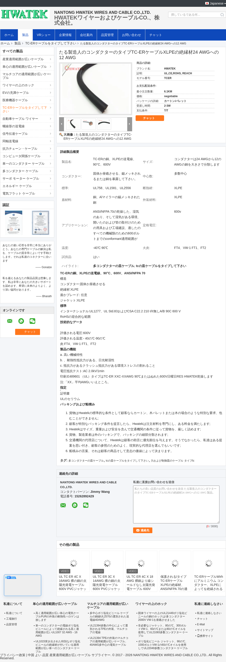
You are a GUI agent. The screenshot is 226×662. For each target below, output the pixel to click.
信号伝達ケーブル (15, 133)
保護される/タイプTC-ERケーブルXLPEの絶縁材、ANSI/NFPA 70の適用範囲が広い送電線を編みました (174, 587)
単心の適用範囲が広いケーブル (24, 66)
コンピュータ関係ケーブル (21, 156)
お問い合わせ (131, 35)
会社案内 (86, 35)
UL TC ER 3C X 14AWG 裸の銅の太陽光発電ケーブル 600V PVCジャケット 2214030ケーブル (107, 585)
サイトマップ (205, 630)
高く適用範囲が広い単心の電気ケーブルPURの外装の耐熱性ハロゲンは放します (57, 616)
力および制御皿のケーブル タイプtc (172, 460)
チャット (155, 35)
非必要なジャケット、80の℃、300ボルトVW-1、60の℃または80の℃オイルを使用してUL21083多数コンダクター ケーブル (163, 630)
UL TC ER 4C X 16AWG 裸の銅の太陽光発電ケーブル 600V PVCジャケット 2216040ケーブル (73, 585)
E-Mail (201, 624)
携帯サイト (205, 636)
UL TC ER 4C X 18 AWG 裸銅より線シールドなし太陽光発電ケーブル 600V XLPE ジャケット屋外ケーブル (141, 587)
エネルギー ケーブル (17, 186)
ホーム (9, 35)
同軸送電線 (10, 141)
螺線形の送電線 (13, 126)
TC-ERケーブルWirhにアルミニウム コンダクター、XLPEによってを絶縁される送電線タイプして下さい (209, 587)
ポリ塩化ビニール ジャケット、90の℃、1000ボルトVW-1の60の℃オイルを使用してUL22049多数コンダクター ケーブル (163, 645)
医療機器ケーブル (15, 100)
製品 (25, 35)
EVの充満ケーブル (15, 92)
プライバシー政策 (12, 655)
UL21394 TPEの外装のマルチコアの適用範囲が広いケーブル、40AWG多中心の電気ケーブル (109, 641)
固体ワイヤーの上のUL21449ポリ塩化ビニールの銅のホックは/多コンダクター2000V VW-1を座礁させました (162, 616)
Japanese (217, 3)
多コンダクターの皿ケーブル (86, 460)
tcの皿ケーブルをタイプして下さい (127, 460)
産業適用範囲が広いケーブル (23, 59)
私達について (14, 613)
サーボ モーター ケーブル (20, 178)
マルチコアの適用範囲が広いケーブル (26, 75)
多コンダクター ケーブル (20, 171)
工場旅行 (11, 618)
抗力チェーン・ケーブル (19, 148)
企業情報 (65, 35)
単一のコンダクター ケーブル (23, 163)
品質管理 (107, 35)
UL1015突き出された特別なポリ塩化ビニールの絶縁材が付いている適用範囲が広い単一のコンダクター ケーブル (57, 646)
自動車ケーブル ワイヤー (20, 118)
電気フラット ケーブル (18, 193)
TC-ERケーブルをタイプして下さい (50, 43)
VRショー (44, 35)
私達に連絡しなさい (209, 613)
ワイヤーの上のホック (18, 85)
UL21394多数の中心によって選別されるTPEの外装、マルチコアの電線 (109, 629)
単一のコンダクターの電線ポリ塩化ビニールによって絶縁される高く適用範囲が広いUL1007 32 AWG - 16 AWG (57, 630)
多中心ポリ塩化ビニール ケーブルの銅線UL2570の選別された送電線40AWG (109, 616)
